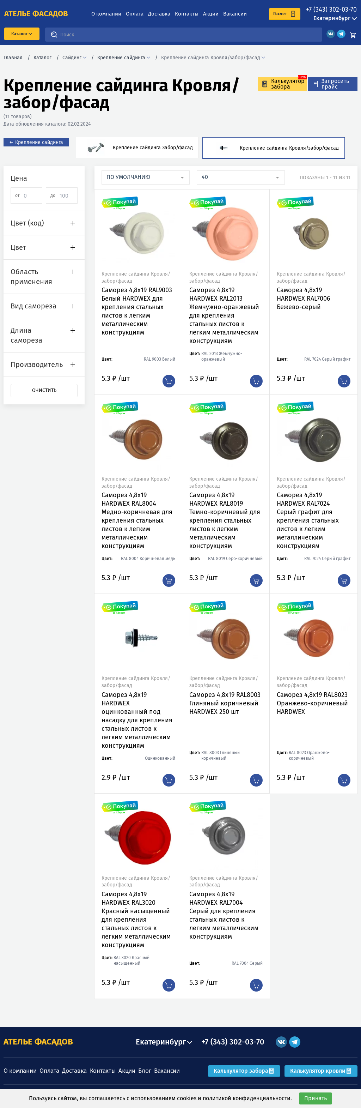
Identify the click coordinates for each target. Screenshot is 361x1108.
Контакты (186, 14)
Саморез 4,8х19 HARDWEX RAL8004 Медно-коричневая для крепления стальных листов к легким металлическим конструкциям (137, 520)
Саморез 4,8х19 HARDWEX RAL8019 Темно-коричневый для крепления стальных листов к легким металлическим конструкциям (224, 520)
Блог (144, 1070)
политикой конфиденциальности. (247, 1098)
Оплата (134, 14)
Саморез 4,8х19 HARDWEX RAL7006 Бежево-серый (303, 298)
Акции (211, 14)
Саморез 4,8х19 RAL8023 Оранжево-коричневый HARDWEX (312, 703)
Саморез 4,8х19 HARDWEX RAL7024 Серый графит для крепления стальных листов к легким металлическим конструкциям (308, 520)
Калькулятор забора (244, 1070)
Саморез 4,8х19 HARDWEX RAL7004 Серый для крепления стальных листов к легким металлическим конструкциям (223, 915)
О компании (106, 14)
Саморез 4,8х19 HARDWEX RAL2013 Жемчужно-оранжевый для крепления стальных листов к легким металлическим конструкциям (224, 315)
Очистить (44, 390)
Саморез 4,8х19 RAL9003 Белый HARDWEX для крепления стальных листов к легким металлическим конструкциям (137, 311)
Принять (315, 1098)
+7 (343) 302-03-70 (331, 9)
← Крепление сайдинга (36, 142)
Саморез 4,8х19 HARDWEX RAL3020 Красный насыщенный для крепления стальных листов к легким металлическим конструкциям (136, 919)
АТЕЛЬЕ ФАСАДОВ (38, 1042)
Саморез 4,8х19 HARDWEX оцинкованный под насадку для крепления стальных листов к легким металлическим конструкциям (137, 720)
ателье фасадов (36, 13)
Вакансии (235, 14)
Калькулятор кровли (321, 1070)
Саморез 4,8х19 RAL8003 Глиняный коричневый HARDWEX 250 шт (225, 703)
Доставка (159, 14)
